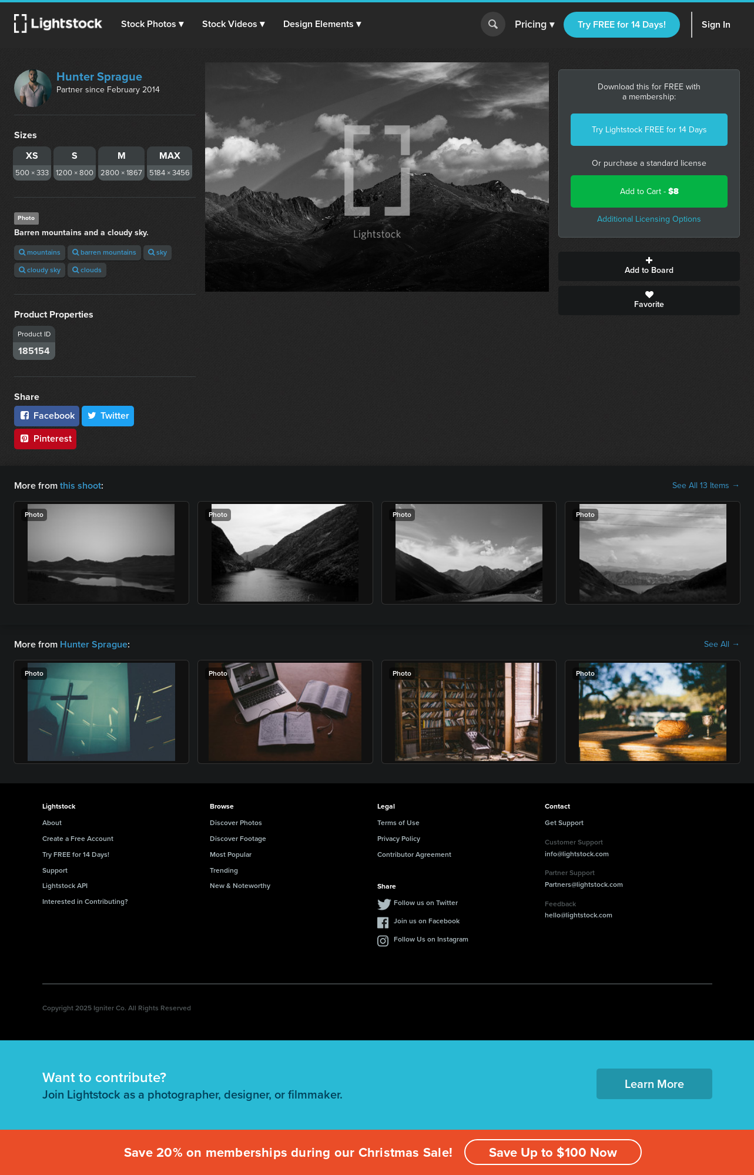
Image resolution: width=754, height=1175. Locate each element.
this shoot (80, 485)
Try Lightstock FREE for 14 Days (649, 129)
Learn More (654, 1084)
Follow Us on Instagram (431, 939)
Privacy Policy (398, 838)
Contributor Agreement (414, 854)
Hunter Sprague (99, 76)
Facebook (47, 415)
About (52, 822)
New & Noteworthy (240, 885)
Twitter (108, 415)
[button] (152, 24)
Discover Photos (236, 822)
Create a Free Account (77, 838)
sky (157, 252)
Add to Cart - (649, 191)
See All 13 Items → (706, 486)
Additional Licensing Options (649, 219)
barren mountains (104, 252)
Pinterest (45, 438)
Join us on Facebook (427, 921)
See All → (722, 644)
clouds (87, 270)
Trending (224, 870)
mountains (40, 252)
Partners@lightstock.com (584, 884)
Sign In (716, 24)
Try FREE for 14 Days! (622, 24)
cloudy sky (40, 270)
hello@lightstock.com (578, 915)
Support (55, 870)
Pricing (534, 25)
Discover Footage (238, 838)
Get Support (564, 822)
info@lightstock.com (577, 854)
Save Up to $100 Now (553, 1152)
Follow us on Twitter (426, 902)
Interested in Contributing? (85, 901)
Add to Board (649, 266)
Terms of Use (398, 822)
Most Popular (231, 854)
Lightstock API (65, 885)
